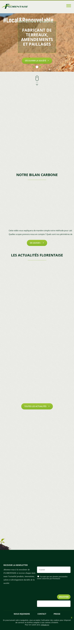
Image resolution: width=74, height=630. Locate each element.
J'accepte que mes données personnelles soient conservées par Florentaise (52, 577)
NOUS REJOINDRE (22, 614)
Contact (41, 614)
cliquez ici (45, 625)
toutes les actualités (35, 406)
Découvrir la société (35, 60)
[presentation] (53, 592)
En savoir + (35, 243)
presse (57, 614)
